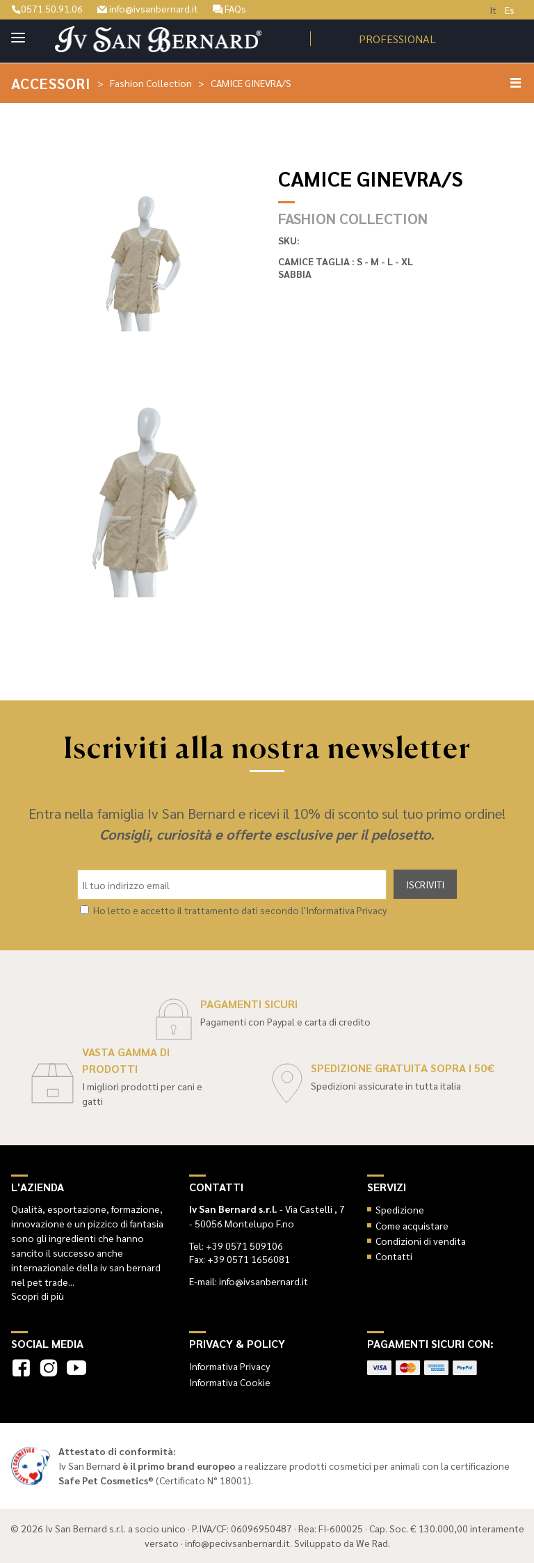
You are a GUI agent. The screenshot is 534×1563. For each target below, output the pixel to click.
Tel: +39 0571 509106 (236, 1245)
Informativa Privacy (229, 1366)
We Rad (372, 1543)
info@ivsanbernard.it (147, 8)
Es (510, 9)
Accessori (51, 83)
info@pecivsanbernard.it (237, 1543)
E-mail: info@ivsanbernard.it (248, 1281)
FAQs (229, 8)
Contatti (393, 1256)
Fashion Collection (151, 83)
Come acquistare (411, 1225)
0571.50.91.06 (47, 8)
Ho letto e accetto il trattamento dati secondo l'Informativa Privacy (240, 910)
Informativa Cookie (229, 1382)
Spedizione (399, 1209)
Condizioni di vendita (420, 1240)
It (493, 9)
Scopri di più (37, 1295)
